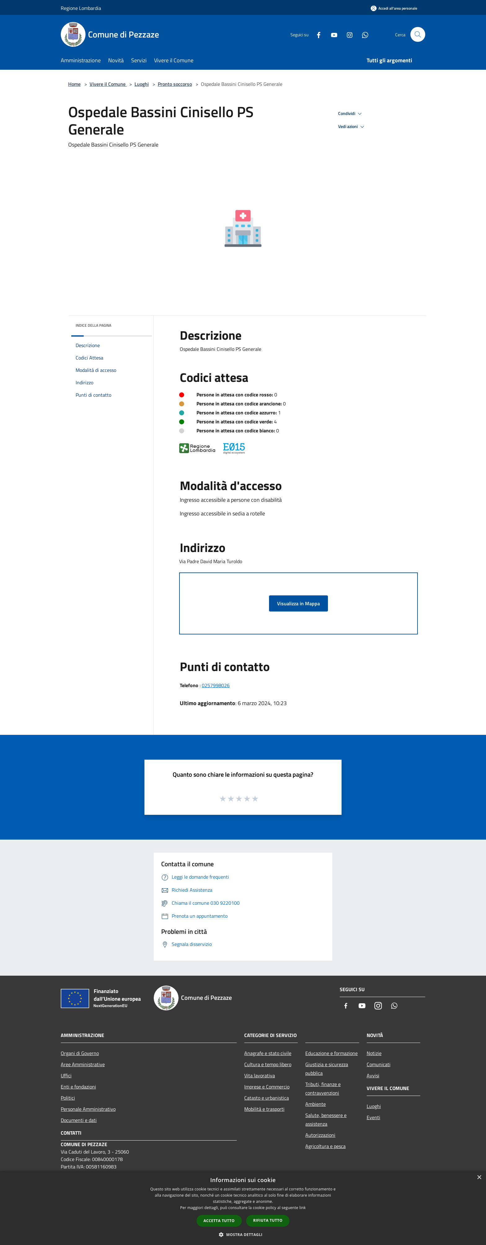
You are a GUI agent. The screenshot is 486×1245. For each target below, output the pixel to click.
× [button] (479, 1177)
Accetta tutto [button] (219, 1220)
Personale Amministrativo (88, 1109)
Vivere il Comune (108, 84)
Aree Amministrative (83, 1064)
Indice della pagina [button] (93, 325)
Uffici (66, 1075)
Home (74, 84)
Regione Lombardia (81, 8)
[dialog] (243, 1208)
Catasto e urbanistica (266, 1098)
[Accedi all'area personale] (394, 8)
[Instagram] (347, 34)
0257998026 (216, 685)
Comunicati (379, 1064)
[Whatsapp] (362, 34)
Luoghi (142, 84)
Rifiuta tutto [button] (268, 1220)
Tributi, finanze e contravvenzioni (323, 1088)
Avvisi (373, 1075)
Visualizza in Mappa (298, 603)
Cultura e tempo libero (267, 1064)
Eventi (373, 1117)
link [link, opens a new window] (302, 1207)
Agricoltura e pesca (325, 1146)
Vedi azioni (352, 126)
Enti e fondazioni (78, 1086)
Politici (68, 1098)
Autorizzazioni (320, 1135)
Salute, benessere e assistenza (326, 1119)
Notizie (374, 1053)
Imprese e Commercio (266, 1086)
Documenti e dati (79, 1120)
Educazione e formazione (331, 1053)
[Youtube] (331, 34)
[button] (243, 1234)
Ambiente (315, 1104)
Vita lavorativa (259, 1075)
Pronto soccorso (175, 84)
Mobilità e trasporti (264, 1109)
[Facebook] (316, 34)
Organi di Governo (80, 1053)
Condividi (351, 113)
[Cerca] (417, 34)
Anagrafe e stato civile (267, 1053)
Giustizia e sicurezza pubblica (326, 1069)
